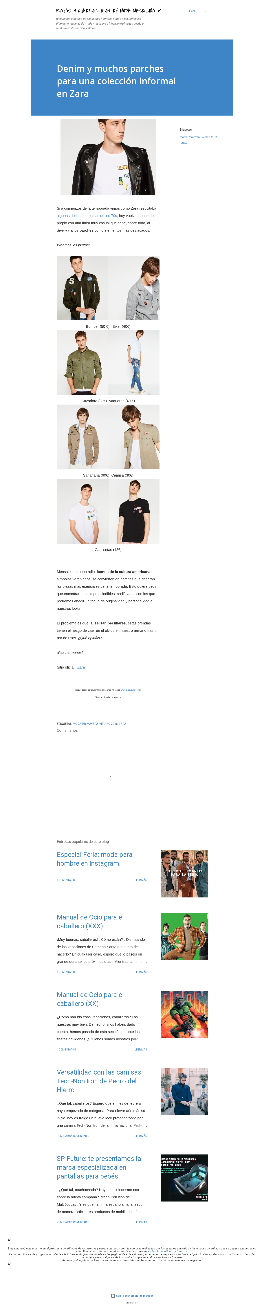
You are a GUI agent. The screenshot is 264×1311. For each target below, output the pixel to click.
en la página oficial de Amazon (167, 1251)
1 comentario (66, 880)
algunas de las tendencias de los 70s (87, 216)
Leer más (141, 880)
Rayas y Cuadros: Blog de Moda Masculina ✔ (109, 11)
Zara (81, 667)
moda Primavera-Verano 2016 (199, 137)
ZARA (183, 143)
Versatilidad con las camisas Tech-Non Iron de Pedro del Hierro (99, 1081)
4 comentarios (67, 1049)
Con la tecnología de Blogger (132, 1295)
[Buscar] (191, 11)
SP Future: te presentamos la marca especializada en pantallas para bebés (99, 1167)
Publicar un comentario (73, 1135)
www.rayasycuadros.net (131, 690)
